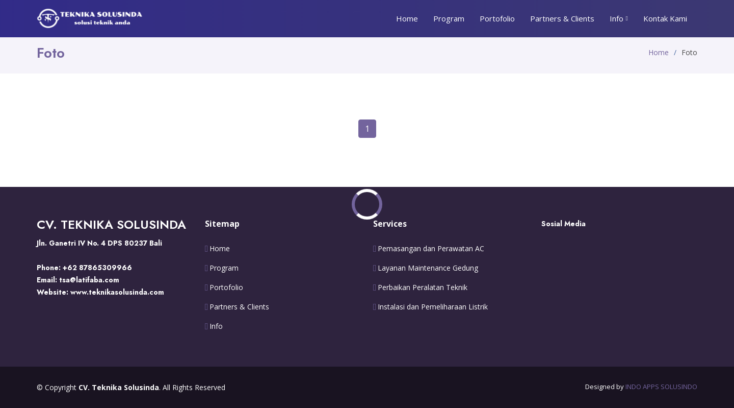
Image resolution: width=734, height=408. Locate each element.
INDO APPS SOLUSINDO (661, 386)
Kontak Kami (665, 18)
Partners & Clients (562, 18)
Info (216, 326)
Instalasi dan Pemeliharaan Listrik (433, 306)
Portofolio (497, 18)
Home (407, 18)
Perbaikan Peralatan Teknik (422, 287)
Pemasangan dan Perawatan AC (431, 248)
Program (448, 18)
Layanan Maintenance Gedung (428, 268)
